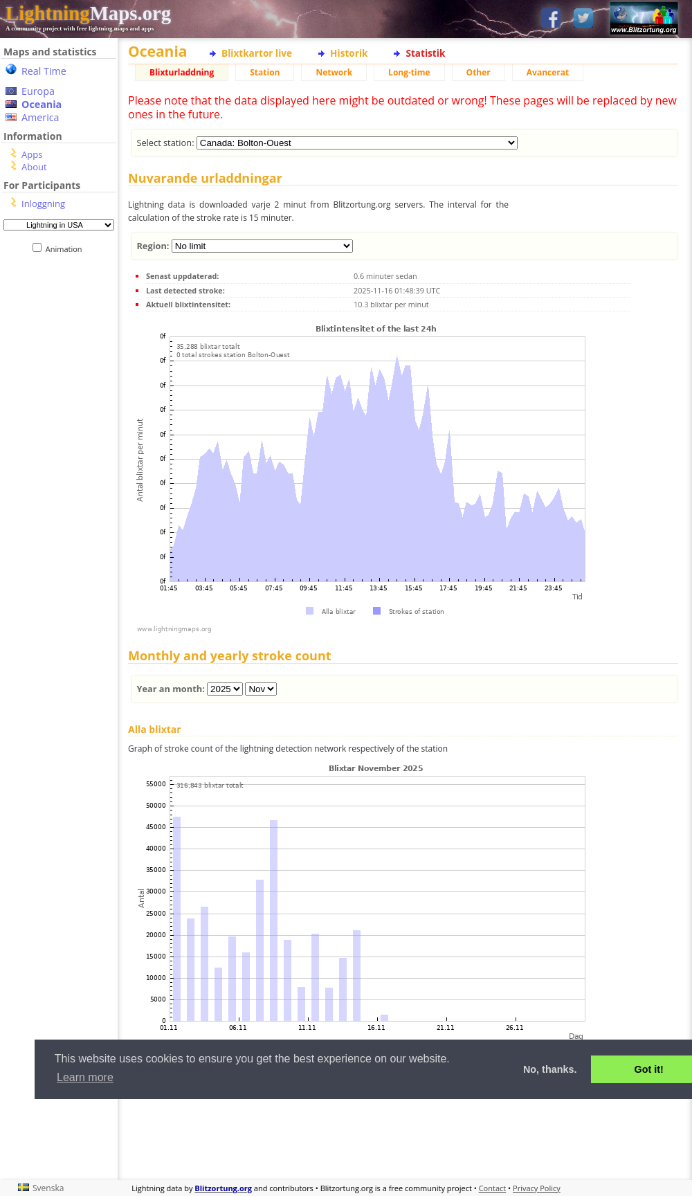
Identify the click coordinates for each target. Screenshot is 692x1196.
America (40, 117)
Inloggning (43, 203)
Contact (493, 1188)
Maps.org (88, 13)
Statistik (425, 53)
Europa (38, 91)
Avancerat (548, 72)
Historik (348, 53)
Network (334, 72)
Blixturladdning (181, 72)
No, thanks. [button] (550, 1069)
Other (478, 72)
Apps (31, 154)
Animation (67, 249)
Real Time (43, 71)
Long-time (409, 72)
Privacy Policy (537, 1188)
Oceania (41, 104)
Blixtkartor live (256, 53)
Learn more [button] (85, 1077)
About (34, 167)
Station (265, 72)
